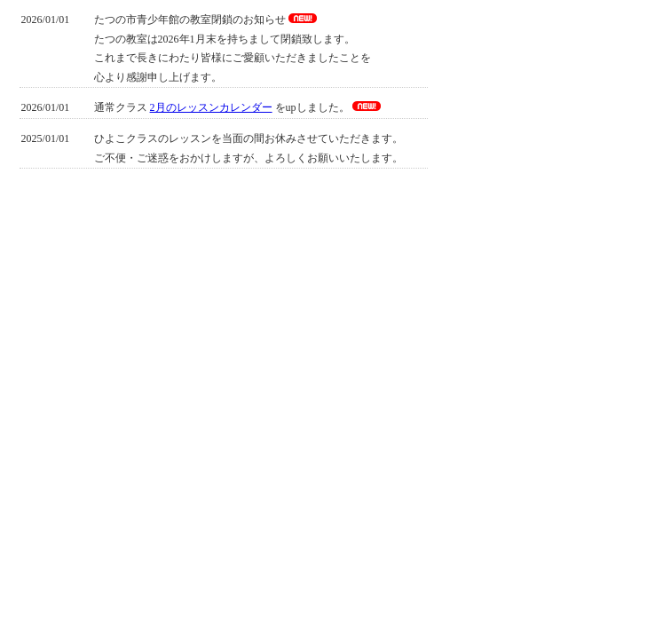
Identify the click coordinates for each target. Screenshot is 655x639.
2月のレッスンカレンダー (211, 107)
